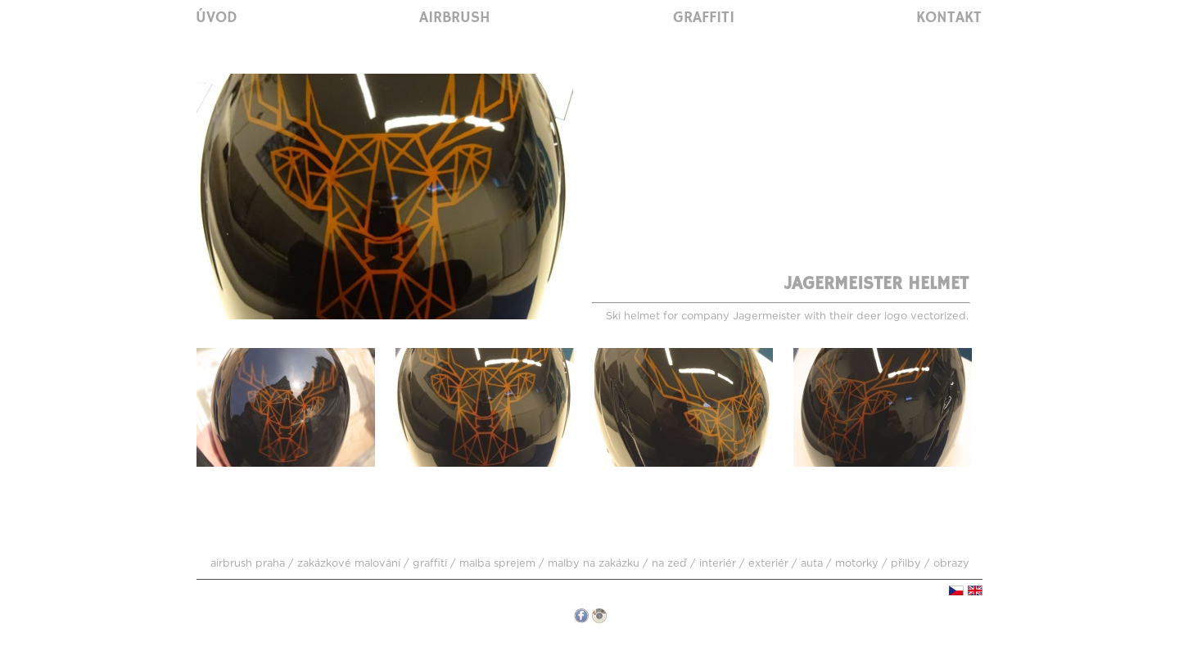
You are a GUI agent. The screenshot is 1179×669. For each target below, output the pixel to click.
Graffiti (703, 18)
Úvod (216, 18)
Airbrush (454, 18)
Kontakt (949, 18)
